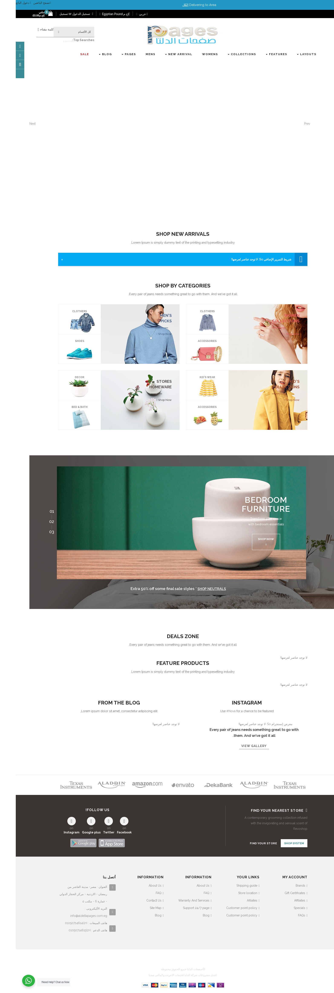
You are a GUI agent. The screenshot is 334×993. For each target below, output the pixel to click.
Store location (232, 892)
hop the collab (251, 142)
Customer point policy (226, 907)
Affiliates (283, 899)
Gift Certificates (279, 892)
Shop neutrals (196, 589)
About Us (187, 884)
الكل (170, 5)
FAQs (285, 914)
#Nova (215, 711)
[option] (166, 523)
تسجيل (48, 14)
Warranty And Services (178, 899)
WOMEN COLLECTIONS (270, 318)
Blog (190, 914)
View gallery (238, 746)
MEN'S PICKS (150, 318)
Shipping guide (231, 884)
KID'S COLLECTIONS (270, 384)
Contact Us (138, 899)
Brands (284, 884)
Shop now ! (250, 541)
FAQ (191, 892)
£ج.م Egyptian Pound (99, 14)
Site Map (140, 907)
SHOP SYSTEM (278, 843)
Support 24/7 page (180, 907)
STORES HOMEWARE (145, 384)
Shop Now (276, 334)
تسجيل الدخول (66, 14)
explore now (286, 142)
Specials (283, 907)
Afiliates (236, 899)
